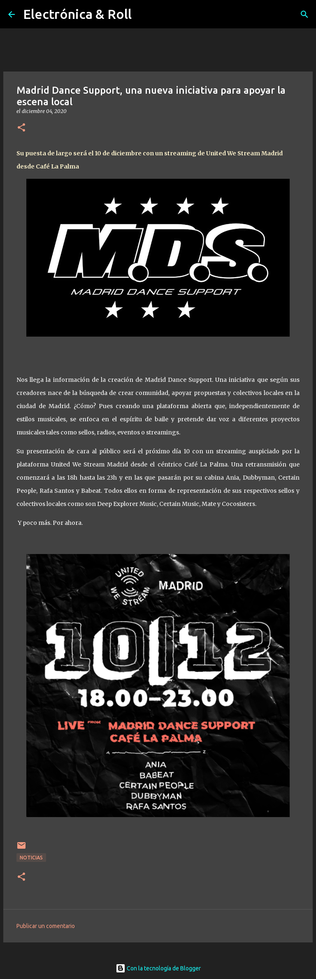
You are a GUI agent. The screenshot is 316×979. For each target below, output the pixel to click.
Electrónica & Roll (77, 14)
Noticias (31, 857)
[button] (21, 128)
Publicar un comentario (45, 926)
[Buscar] (304, 14)
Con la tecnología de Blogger (158, 968)
